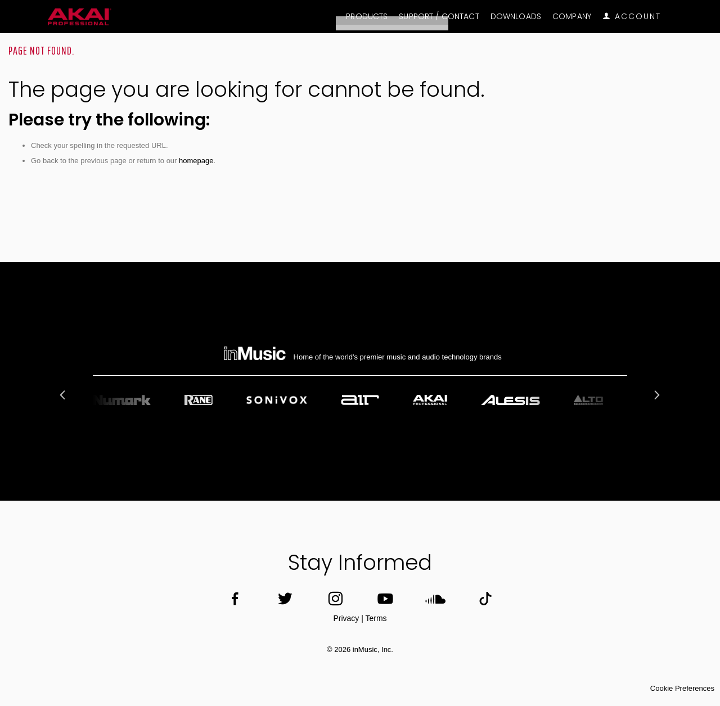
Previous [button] (64, 395)
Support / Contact (439, 16)
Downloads (515, 16)
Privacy (346, 618)
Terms (375, 618)
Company (571, 16)
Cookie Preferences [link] (682, 688)
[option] (360, 400)
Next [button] (656, 395)
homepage (196, 160)
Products (367, 16)
